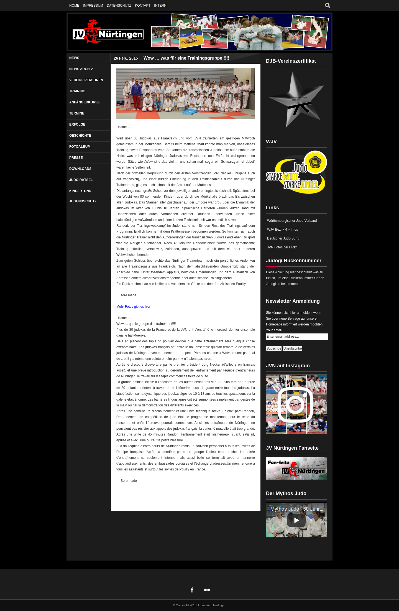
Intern (160, 5)
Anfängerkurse (84, 102)
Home (74, 5)
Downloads (80, 169)
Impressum (93, 5)
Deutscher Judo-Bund (283, 238)
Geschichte (80, 136)
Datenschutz (119, 5)
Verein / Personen (86, 80)
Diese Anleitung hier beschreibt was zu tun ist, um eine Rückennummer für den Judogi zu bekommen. (295, 278)
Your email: (274, 330)
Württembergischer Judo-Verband (292, 221)
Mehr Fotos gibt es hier (133, 307)
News (74, 58)
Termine (76, 113)
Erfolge (77, 124)
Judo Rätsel (81, 180)
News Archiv (81, 69)
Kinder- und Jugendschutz (83, 196)
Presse (76, 158)
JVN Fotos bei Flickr (282, 247)
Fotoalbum (79, 147)
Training (77, 91)
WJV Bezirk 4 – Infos (282, 229)
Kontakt (142, 5)
